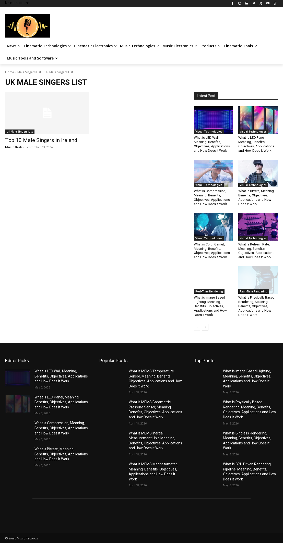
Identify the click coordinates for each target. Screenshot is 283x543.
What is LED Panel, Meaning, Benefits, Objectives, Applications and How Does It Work (256, 144)
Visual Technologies (208, 131)
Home (9, 72)
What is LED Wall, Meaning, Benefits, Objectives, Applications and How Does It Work (212, 144)
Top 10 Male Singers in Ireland (41, 140)
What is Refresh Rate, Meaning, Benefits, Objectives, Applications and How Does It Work (256, 250)
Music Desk (13, 147)
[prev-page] (197, 327)
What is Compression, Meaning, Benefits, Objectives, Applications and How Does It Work (212, 197)
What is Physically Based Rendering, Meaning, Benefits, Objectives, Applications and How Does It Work (256, 306)
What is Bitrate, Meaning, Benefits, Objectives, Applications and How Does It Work (256, 197)
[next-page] (205, 327)
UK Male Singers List (20, 131)
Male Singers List (29, 72)
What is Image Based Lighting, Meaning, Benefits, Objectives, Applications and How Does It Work (210, 306)
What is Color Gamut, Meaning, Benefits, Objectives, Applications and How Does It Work (212, 250)
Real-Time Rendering (209, 291)
